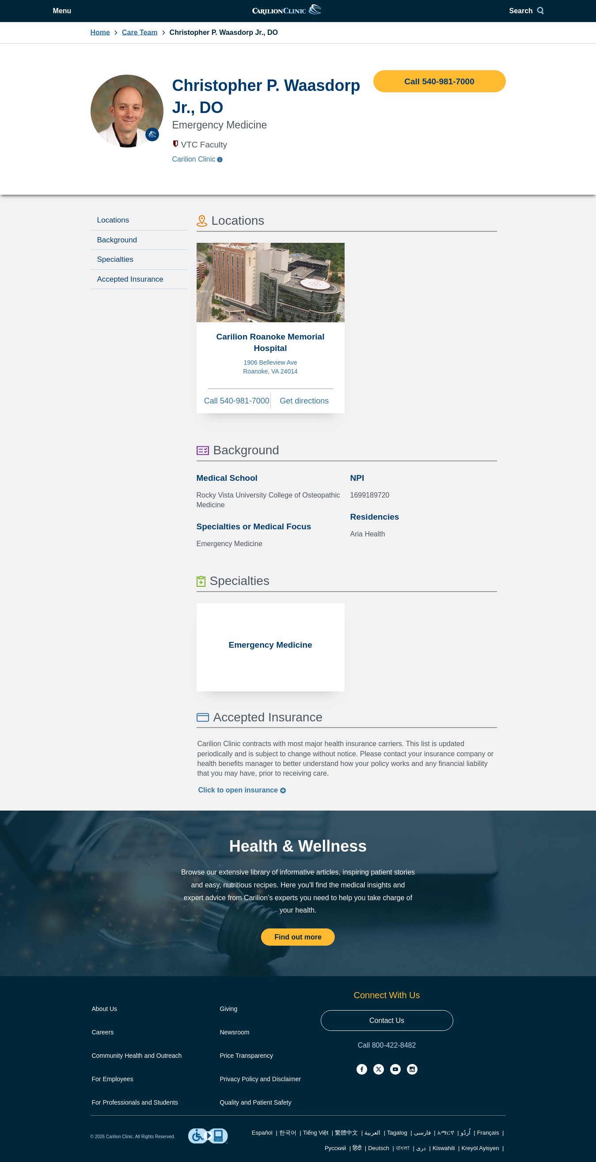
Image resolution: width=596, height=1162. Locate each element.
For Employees (112, 1090)
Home (100, 43)
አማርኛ (445, 1143)
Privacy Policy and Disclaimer (260, 1090)
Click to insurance (242, 801)
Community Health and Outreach (137, 1066)
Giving (229, 1019)
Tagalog (397, 1143)
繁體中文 (346, 1143)
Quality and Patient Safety (256, 1113)
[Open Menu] (106, 16)
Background (117, 251)
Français (488, 1143)
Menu (113, 16)
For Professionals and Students (135, 1113)
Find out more (298, 948)
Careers (103, 1043)
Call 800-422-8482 (387, 1056)
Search (485, 16)
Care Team (140, 43)
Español (262, 1143)
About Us (105, 1019)
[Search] (489, 16)
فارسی (422, 1143)
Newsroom (235, 1043)
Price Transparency (246, 1066)
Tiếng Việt (315, 1143)
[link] (297, 16)
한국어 (287, 1143)
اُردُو (466, 1143)
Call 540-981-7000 (439, 92)
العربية (372, 1143)
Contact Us (386, 1031)
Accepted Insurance (130, 290)
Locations (113, 231)
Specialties (115, 270)
